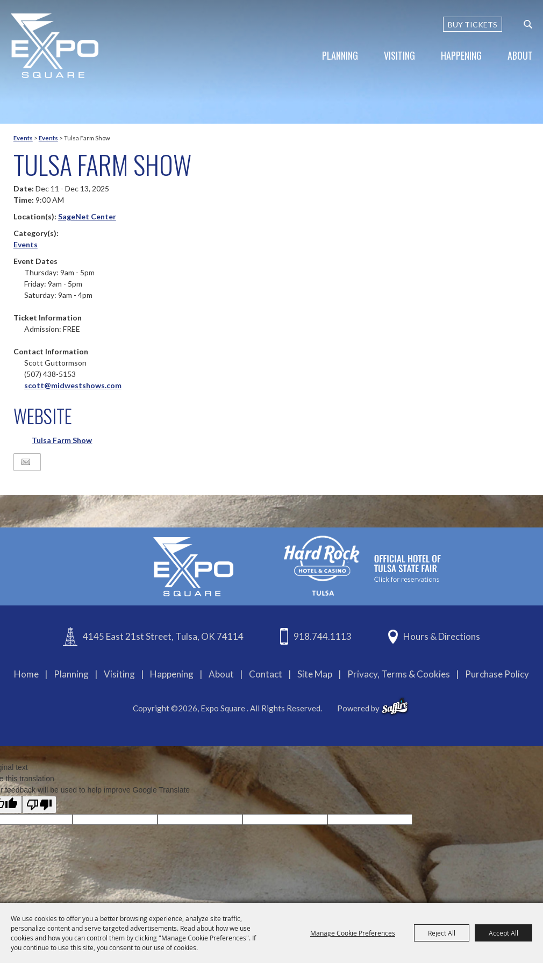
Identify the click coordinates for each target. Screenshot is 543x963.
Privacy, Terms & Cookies (398, 674)
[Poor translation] (39, 805)
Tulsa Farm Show (62, 440)
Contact (265, 674)
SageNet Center (87, 216)
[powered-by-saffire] (395, 706)
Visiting (399, 55)
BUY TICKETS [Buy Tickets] (472, 24)
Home (26, 674)
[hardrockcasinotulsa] (362, 565)
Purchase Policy (497, 674)
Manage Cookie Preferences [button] (352, 933)
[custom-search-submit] (528, 24)
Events (23, 137)
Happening (461, 55)
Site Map (314, 674)
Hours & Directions (441, 636)
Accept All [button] (503, 933)
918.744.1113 (323, 636)
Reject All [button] (441, 933)
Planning (340, 55)
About (520, 55)
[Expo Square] (55, 45)
